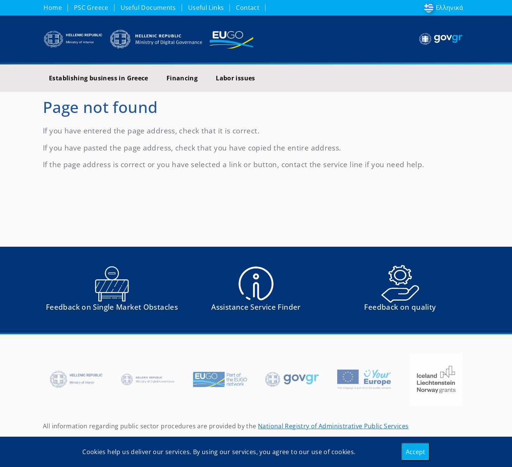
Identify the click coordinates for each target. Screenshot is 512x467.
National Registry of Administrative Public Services (333, 426)
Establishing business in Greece (98, 78)
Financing (182, 78)
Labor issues (235, 78)
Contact (247, 7)
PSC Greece (91, 7)
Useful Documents (148, 7)
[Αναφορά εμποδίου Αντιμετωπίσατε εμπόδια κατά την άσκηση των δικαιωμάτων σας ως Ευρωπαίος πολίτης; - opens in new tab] (112, 291)
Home (53, 7)
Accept (415, 452)
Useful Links (206, 7)
